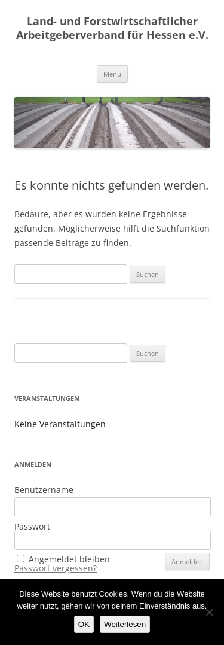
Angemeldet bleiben (69, 559)
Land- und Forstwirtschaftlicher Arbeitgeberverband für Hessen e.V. (112, 28)
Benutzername (43, 489)
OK (84, 624)
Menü (112, 73)
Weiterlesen (125, 624)
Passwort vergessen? (55, 568)
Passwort (32, 526)
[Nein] (209, 612)
